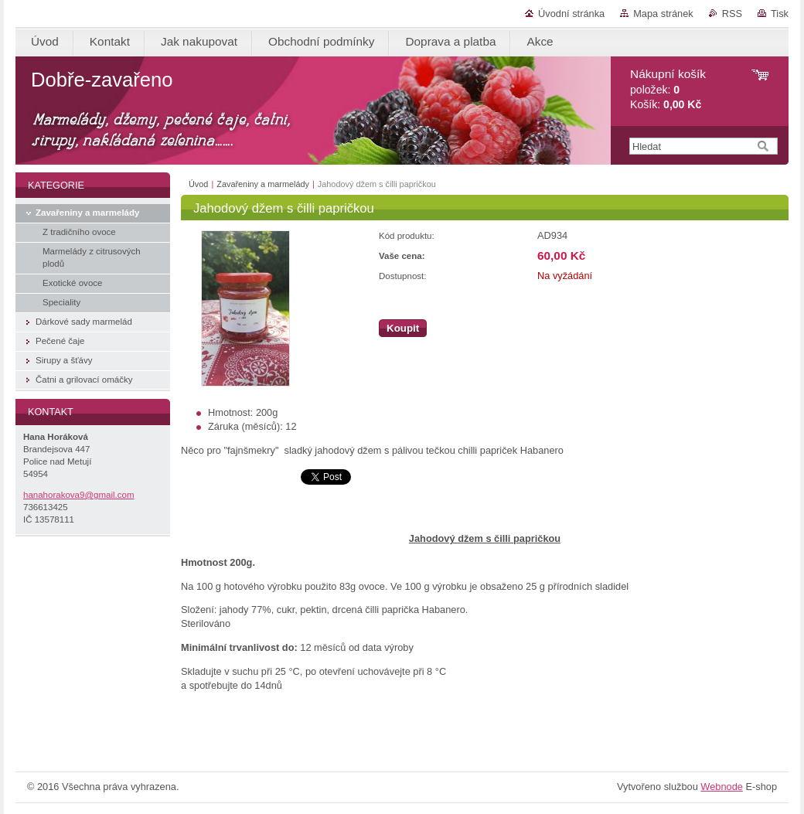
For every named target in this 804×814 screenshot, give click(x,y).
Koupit (403, 328)
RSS (732, 13)
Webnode (721, 786)
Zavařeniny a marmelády (262, 184)
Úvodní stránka (571, 13)
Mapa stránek (663, 13)
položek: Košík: (668, 89)
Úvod (198, 184)
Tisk (780, 13)
